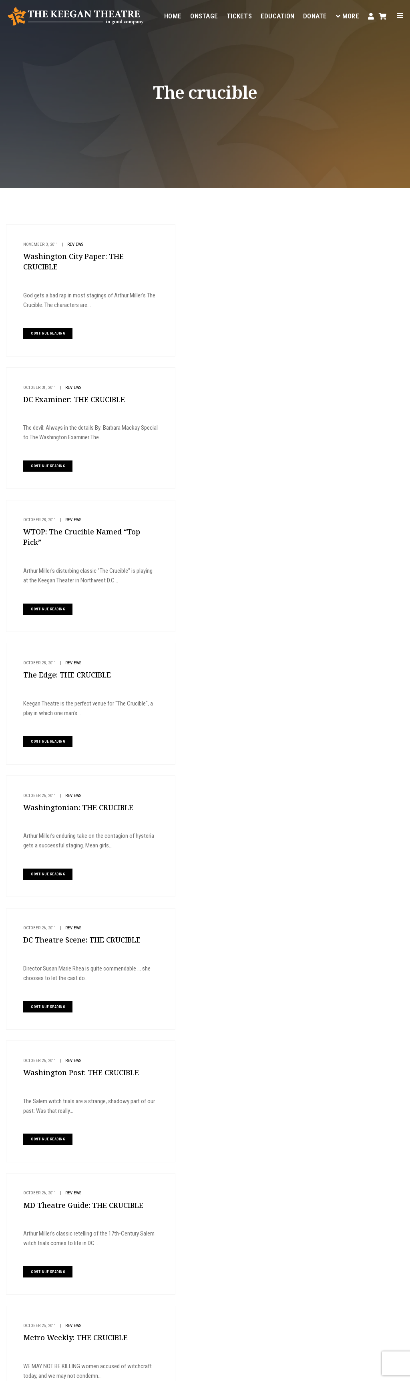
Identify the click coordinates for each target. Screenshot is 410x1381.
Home (172, 14)
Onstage (203, 14)
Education (277, 14)
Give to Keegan (348, 291)
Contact (254, 1236)
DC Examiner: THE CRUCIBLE (215, 256)
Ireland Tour (78, 955)
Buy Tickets (343, 237)
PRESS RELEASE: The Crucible (217, 831)
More (347, 14)
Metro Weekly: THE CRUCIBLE (72, 831)
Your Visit (256, 1198)
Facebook (198, 1312)
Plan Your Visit (348, 264)
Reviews (72, 244)
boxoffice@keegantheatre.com (161, 1283)
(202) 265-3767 (145, 1293)
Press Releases (222, 819)
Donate (315, 14)
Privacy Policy (119, 1369)
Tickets (238, 14)
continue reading (44, 333)
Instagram (120, 1322)
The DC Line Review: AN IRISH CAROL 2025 (355, 376)
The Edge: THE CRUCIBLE (208, 393)
